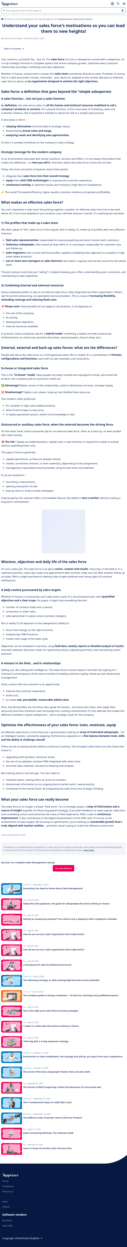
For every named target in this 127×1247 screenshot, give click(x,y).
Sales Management (46, 19)
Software (6, 1206)
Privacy (5, 1181)
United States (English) (28, 1238)
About (5, 1201)
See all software (63, 868)
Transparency (8, 1186)
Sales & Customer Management (20, 19)
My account (7, 1220)
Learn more (89, 850)
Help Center (7, 1225)
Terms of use (7, 1191)
